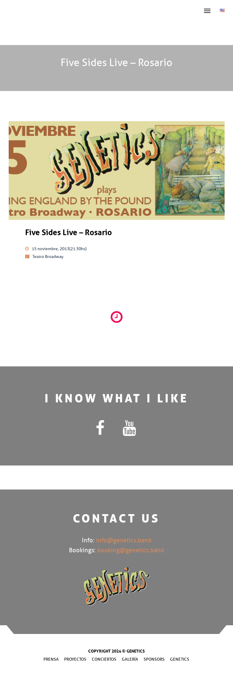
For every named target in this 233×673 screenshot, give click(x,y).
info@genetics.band (123, 540)
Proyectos (75, 659)
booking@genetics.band (130, 550)
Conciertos (104, 659)
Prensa (51, 659)
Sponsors (154, 659)
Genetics (179, 659)
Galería (130, 659)
